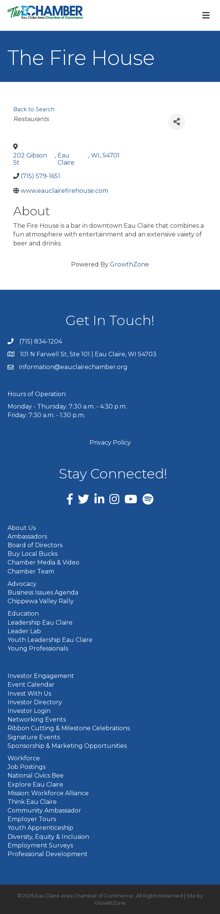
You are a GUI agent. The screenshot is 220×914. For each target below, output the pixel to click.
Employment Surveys (40, 845)
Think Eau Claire (32, 801)
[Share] (176, 121)
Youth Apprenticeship (40, 827)
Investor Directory (35, 702)
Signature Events (34, 737)
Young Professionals (38, 648)
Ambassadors (27, 536)
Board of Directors (35, 545)
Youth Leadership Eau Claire (50, 639)
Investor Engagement (41, 675)
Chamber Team (31, 571)
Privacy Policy (110, 442)
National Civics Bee (36, 775)
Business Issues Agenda (43, 592)
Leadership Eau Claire (40, 622)
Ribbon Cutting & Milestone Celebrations (69, 728)
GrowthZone (129, 264)
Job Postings (27, 766)
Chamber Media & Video (43, 562)
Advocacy (22, 583)
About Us (22, 527)
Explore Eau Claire (35, 784)
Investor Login (29, 710)
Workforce (24, 758)
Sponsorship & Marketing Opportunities (67, 745)
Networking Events (37, 719)
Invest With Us (29, 693)
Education (23, 613)
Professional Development (48, 854)
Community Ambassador (44, 810)
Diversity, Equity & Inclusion (48, 836)
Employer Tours (32, 819)
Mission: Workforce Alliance (48, 793)
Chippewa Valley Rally (41, 601)
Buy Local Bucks (33, 553)
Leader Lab (24, 631)
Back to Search (34, 109)
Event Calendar (31, 684)
